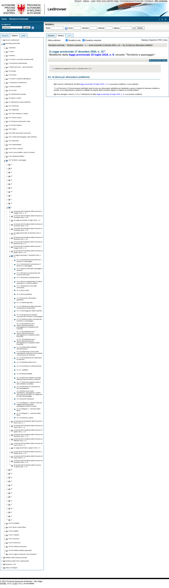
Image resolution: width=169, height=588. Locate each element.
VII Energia (12, 71)
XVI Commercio (13, 106)
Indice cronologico (11, 568)
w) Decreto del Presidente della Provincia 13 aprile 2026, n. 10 (27, 466)
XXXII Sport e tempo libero (17, 527)
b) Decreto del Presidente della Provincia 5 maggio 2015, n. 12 (28, 212)
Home (4, 19)
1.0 (4, 583)
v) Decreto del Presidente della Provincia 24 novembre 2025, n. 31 (28, 461)
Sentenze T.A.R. (11, 564)
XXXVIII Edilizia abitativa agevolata (20, 550)
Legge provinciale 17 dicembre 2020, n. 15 (104, 45)
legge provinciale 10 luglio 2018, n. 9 (91, 54)
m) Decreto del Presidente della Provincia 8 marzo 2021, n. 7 (28, 422)
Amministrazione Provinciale (132, 1)
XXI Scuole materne (15, 125)
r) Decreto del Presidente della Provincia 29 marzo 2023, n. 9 (28, 444)
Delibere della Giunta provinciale (16, 557)
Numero (85, 28)
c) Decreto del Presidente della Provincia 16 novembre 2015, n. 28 (28, 216)
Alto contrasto (161, 1)
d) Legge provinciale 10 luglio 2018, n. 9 (27, 220)
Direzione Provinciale (18, 19)
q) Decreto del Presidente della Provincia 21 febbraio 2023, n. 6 (28, 439)
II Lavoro (11, 51)
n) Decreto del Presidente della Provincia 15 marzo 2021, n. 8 (28, 426)
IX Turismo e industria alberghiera (19, 79)
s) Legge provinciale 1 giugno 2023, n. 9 (27, 448)
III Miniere (11, 55)
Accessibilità (29, 583)
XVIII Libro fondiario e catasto (18, 113)
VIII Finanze (12, 75)
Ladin (93, 1)
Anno (70, 28)
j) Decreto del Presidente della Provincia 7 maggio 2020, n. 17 (27, 247)
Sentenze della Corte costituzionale (17, 561)
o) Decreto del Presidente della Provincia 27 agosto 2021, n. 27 (28, 431)
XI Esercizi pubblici (14, 86)
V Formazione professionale (17, 63)
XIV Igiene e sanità (14, 98)
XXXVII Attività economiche (17, 546)
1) (104, 51)
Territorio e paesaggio (75, 45)
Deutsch (78, 1)
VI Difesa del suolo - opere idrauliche (20, 67)
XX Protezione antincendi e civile (19, 121)
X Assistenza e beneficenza (17, 82)
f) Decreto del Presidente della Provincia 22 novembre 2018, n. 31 (28, 229)
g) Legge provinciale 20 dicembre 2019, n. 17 (28, 233)
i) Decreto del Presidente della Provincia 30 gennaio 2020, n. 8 (28, 242)
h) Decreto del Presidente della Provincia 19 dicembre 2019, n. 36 (28, 238)
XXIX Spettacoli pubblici (16, 156)
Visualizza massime (93, 40)
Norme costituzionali (12, 40)
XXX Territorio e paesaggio (17, 160)
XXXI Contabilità (13, 523)
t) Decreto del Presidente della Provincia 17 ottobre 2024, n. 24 (28, 452)
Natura (116, 28)
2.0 (16, 583)
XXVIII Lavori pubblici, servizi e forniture (21, 152)
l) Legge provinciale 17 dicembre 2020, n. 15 (27, 256)
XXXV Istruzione (13, 538)
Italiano (86, 1)
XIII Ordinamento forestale (17, 94)
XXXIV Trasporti (13, 535)
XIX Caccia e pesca (14, 117)
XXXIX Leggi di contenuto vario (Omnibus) (22, 554)
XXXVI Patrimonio (14, 542)
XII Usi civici (12, 90)
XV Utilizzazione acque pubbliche (19, 102)
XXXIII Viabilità (13, 531)
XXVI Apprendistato (14, 144)
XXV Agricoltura (13, 141)
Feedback (149, 1)
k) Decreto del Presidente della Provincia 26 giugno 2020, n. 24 (28, 251)
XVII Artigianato (13, 110)
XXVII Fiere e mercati (15, 148)
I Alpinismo (12, 48)
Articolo (101, 28)
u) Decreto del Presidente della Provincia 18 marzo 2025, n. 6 (28, 457)
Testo (48, 28)
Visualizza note (74, 40)
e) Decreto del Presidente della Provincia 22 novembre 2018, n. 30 (28, 225)
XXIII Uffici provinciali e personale (19, 133)
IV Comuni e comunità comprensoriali (20, 59)
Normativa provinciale (56, 45)
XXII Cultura (12, 129)
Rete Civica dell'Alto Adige (108, 1)
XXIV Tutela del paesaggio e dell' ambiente (22, 137)
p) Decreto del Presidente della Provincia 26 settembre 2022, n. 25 (28, 435)
